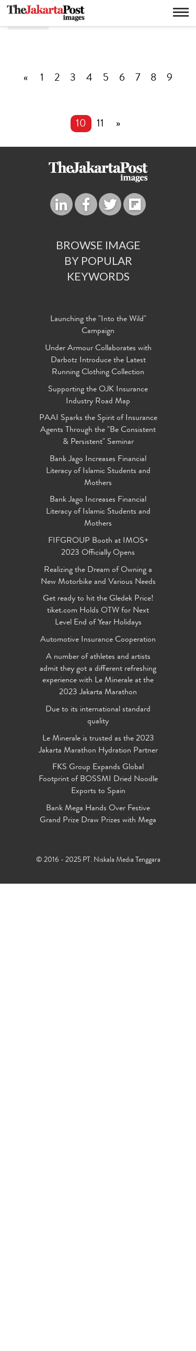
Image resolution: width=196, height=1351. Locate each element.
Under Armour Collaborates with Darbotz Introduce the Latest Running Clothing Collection (98, 828)
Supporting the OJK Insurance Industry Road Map (98, 863)
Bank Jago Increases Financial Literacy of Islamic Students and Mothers (98, 939)
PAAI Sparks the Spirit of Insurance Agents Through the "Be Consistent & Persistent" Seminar (98, 898)
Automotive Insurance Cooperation (98, 1108)
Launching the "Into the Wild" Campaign (98, 793)
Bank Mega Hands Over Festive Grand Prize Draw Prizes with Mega (98, 1282)
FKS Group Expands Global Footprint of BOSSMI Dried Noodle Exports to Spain (98, 1247)
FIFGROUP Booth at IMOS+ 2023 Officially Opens (98, 1015)
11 (100, 592)
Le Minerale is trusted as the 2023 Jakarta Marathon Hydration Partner (98, 1213)
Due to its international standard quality (98, 1184)
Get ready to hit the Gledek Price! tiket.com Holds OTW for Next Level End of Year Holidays (98, 1079)
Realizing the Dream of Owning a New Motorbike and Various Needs (98, 1044)
